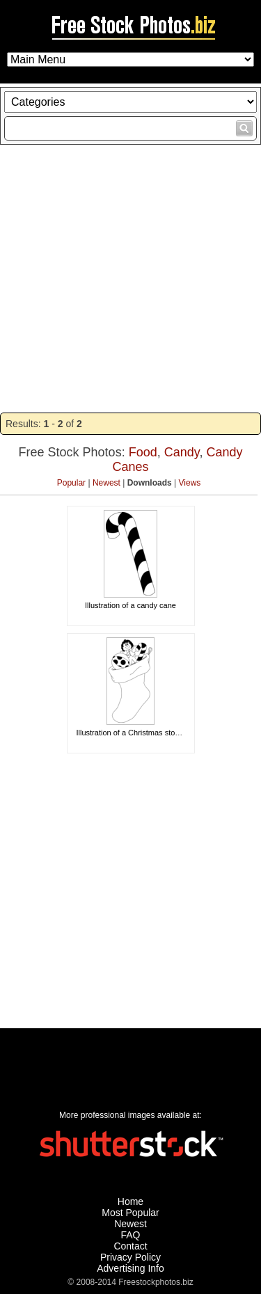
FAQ (130, 1234)
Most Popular (130, 1212)
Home (130, 1201)
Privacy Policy (130, 1257)
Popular (71, 483)
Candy (182, 452)
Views (190, 483)
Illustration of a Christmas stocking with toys (151, 732)
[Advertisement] (130, 278)
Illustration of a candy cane (130, 605)
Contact (130, 1246)
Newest (106, 483)
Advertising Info (130, 1268)
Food (143, 452)
